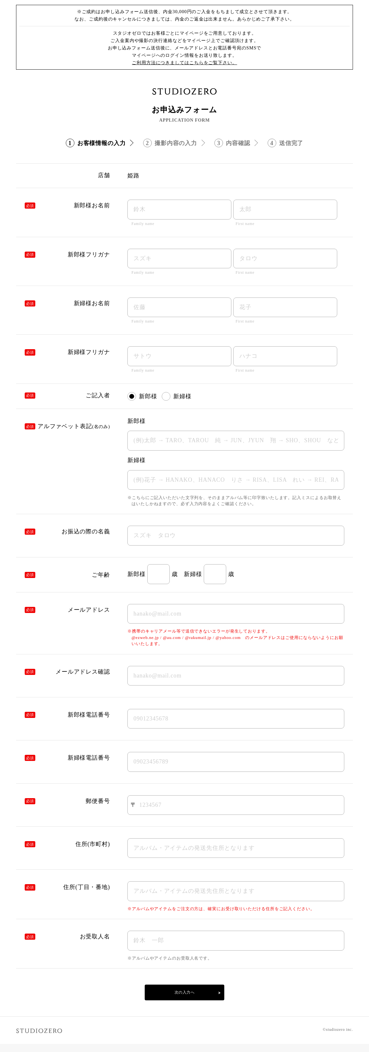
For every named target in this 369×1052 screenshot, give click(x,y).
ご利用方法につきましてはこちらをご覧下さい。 (184, 62)
